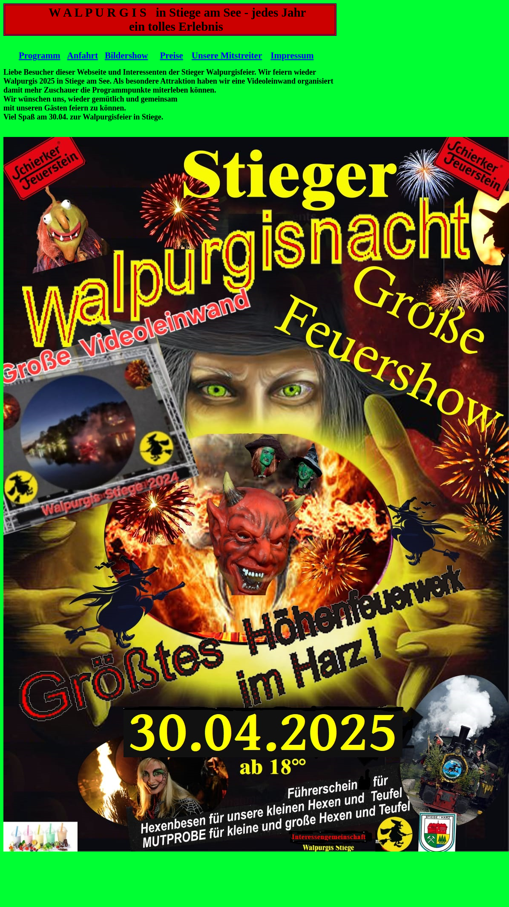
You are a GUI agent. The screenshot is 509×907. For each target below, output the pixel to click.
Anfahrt (82, 55)
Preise (171, 55)
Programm (39, 55)
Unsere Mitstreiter (227, 55)
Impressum (291, 55)
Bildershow (126, 55)
